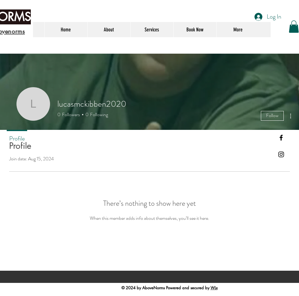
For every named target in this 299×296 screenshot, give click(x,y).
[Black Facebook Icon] (281, 137)
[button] (294, 26)
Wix (214, 288)
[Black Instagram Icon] (281, 154)
